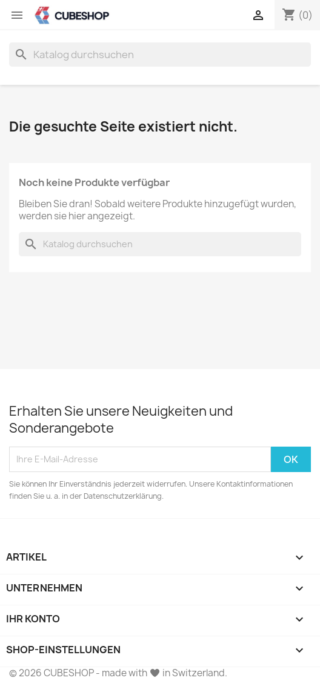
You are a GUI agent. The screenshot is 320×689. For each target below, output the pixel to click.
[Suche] (160, 54)
